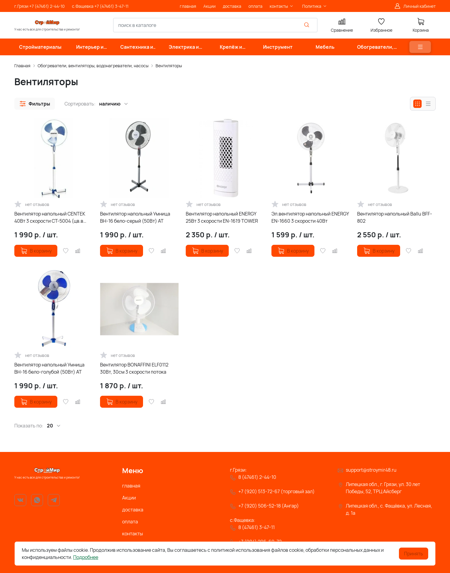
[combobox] (215, 25)
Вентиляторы (169, 65)
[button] (34, 104)
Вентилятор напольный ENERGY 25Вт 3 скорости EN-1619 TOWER (222, 217)
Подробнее (85, 557)
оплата (130, 521)
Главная (22, 65)
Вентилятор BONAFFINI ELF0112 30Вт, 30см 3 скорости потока (134, 368)
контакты (132, 533)
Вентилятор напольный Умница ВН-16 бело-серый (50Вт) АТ (135, 217)
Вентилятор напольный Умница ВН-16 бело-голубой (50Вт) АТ (49, 368)
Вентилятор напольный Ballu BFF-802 (394, 217)
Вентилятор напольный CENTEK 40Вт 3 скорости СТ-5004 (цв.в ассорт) (49, 217)
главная (131, 485)
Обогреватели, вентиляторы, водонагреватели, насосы (93, 65)
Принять (413, 553)
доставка (132, 509)
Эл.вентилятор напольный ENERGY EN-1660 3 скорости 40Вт (310, 217)
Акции (129, 497)
